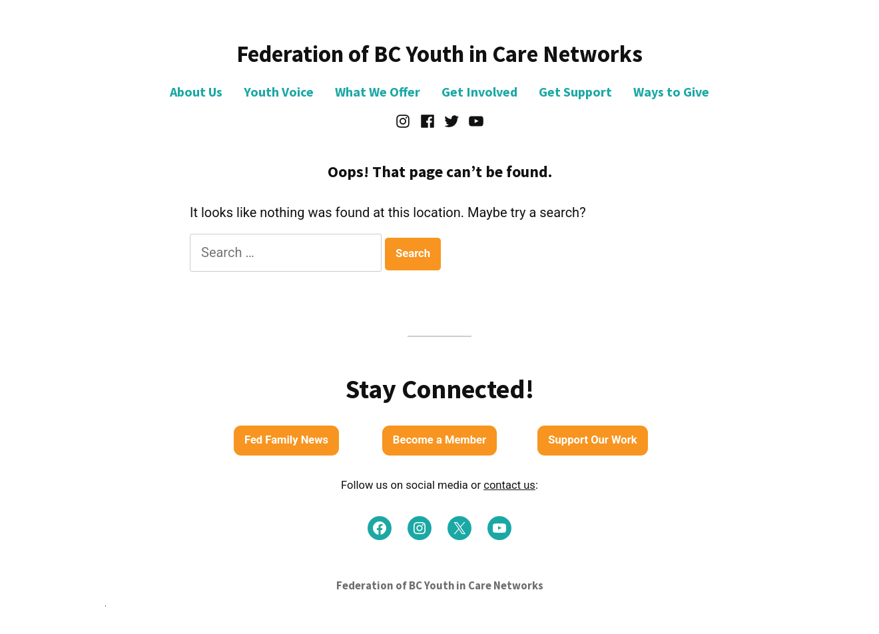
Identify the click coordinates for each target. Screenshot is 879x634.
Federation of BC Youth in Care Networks (439, 53)
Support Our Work (592, 440)
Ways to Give (671, 91)
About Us (196, 91)
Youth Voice (279, 91)
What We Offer (377, 91)
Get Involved (479, 91)
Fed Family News (286, 440)
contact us (509, 485)
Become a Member (439, 440)
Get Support (575, 91)
